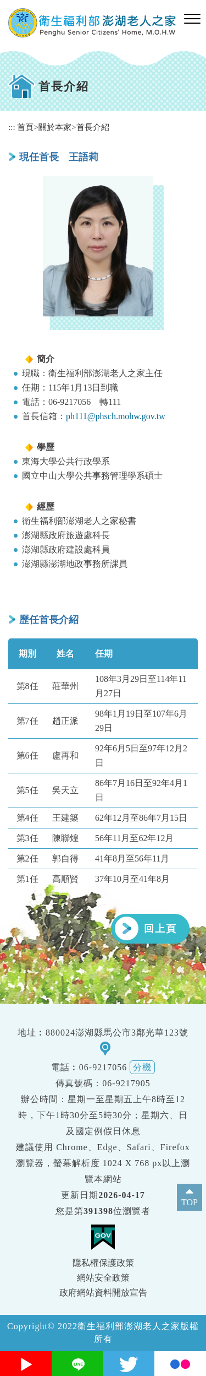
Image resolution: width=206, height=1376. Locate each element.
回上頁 (160, 928)
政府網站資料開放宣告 (103, 1292)
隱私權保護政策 (103, 1262)
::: (11, 127)
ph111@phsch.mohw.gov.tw (115, 416)
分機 (142, 1067)
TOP (189, 1202)
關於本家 (54, 127)
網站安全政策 (103, 1277)
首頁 (25, 127)
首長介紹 (92, 127)
